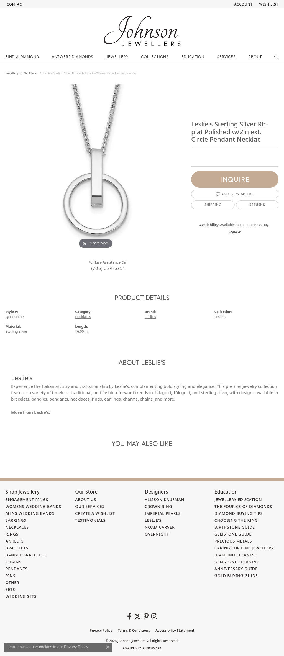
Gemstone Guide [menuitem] (233, 534)
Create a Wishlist (95, 513)
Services (226, 56)
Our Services (89, 506)
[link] (15, 4)
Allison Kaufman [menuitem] (165, 499)
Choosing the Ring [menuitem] (236, 520)
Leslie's (150, 316)
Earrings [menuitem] (16, 520)
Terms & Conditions (134, 630)
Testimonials (90, 520)
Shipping (212, 205)
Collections (155, 56)
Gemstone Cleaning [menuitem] (237, 561)
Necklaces (31, 73)
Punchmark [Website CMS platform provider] (152, 648)
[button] (242, 4)
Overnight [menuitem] (157, 534)
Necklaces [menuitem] (17, 527)
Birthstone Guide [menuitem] (234, 527)
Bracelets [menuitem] (17, 548)
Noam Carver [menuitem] (160, 527)
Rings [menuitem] (12, 534)
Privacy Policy (101, 630)
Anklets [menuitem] (15, 541)
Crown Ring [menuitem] (158, 506)
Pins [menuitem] (10, 575)
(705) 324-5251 (108, 268)
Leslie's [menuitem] (153, 520)
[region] (95, 167)
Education (192, 56)
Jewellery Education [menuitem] (238, 499)
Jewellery (117, 56)
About (255, 56)
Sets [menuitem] (10, 589)
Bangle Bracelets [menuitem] (26, 554)
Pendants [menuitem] (16, 568)
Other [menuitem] (12, 582)
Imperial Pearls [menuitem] (163, 513)
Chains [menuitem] (13, 561)
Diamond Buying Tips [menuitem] (238, 513)
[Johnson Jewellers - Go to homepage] (142, 31)
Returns (257, 205)
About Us (85, 499)
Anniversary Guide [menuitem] (236, 568)
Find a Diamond (22, 56)
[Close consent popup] (107, 647)
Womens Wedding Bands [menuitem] (33, 506)
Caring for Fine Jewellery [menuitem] (244, 548)
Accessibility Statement (174, 630)
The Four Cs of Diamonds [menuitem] (243, 506)
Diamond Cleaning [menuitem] (236, 554)
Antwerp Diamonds (72, 56)
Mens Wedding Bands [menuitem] (30, 513)
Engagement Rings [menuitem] (27, 499)
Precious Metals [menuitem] (233, 541)
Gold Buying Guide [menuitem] (236, 575)
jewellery (12, 73)
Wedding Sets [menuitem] (21, 596)
